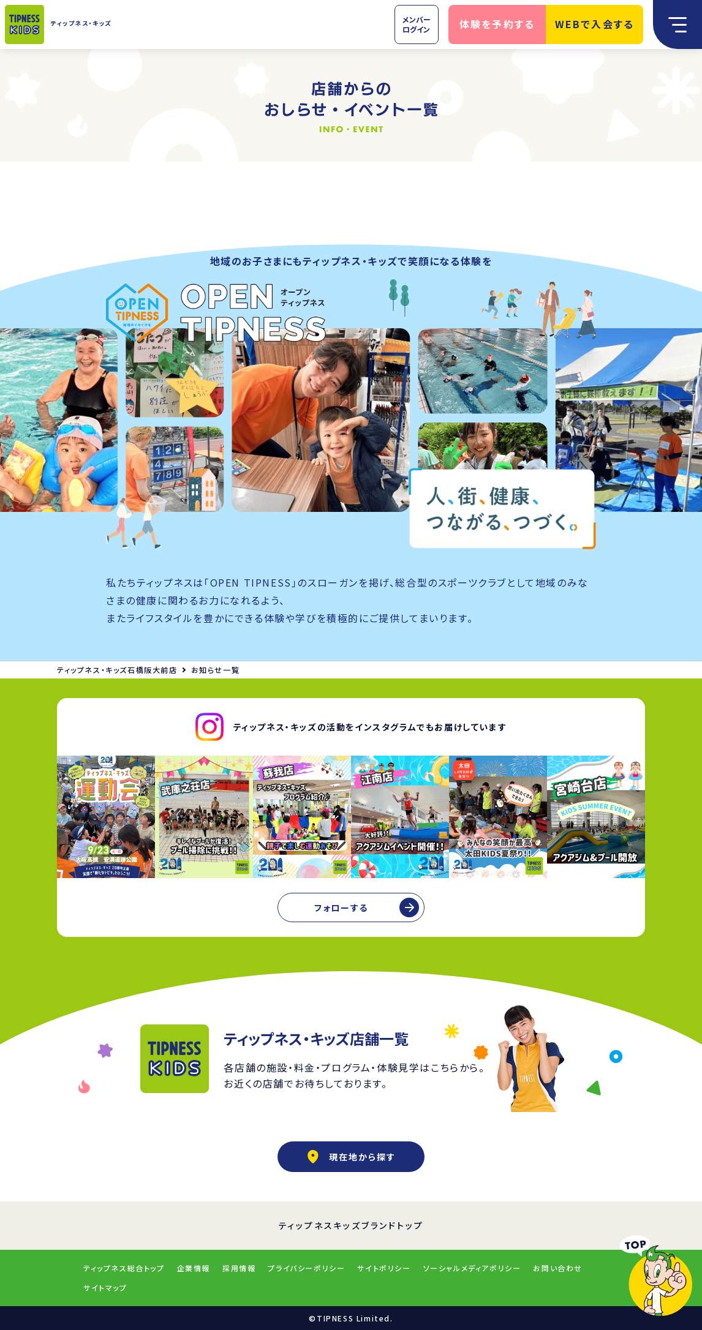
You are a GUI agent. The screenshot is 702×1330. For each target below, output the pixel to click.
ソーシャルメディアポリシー (472, 1268)
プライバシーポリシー (306, 1268)
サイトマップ (105, 1287)
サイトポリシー (383, 1268)
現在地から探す (351, 1156)
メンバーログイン (416, 24)
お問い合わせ (558, 1268)
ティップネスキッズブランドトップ (351, 1225)
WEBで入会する (595, 24)
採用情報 (238, 1268)
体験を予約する (497, 24)
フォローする (341, 907)
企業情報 (193, 1268)
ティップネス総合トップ (124, 1268)
